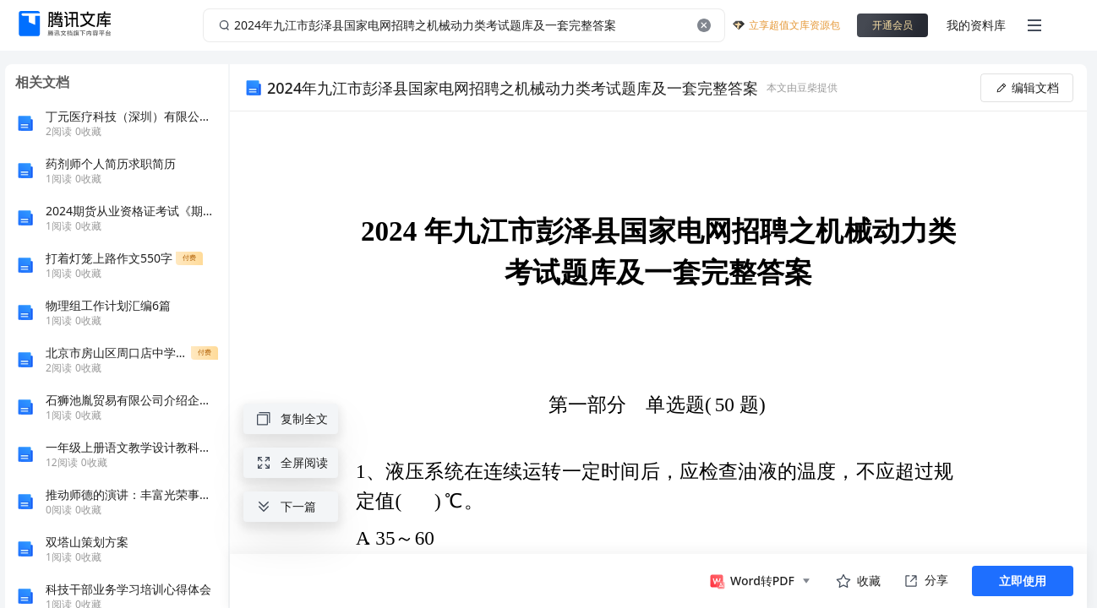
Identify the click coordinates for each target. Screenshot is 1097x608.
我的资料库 (976, 25)
